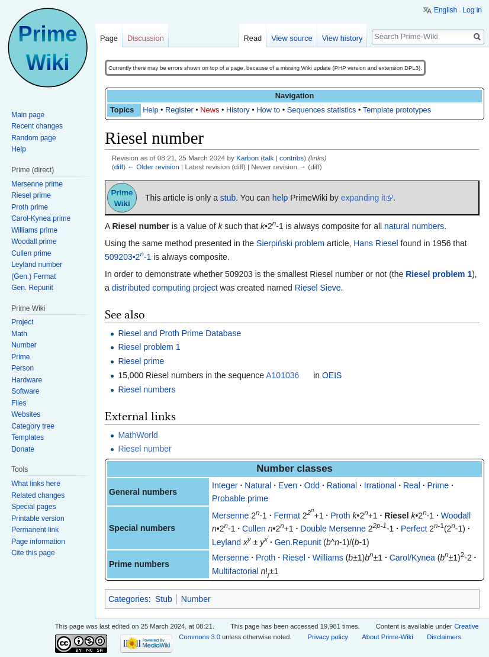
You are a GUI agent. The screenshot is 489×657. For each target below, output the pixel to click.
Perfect (414, 528)
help (280, 197)
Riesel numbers (146, 389)
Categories (128, 599)
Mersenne (230, 515)
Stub (163, 599)
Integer (225, 485)
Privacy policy (327, 636)
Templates (27, 437)
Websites (25, 414)
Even (287, 485)
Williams (328, 557)
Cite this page (32, 553)
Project (22, 322)
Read (253, 38)
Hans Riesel (375, 243)
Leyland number (36, 264)
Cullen (254, 528)
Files (18, 403)
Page (109, 38)
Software (25, 391)
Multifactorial (235, 571)
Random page (33, 138)
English (445, 10)
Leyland (226, 542)
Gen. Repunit (32, 288)
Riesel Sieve (318, 287)
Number (196, 599)
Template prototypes (397, 109)
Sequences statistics (321, 109)
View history (342, 38)
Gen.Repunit (298, 542)
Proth (340, 515)
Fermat (287, 515)
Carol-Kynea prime (40, 218)
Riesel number (144, 448)
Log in (472, 10)
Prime (438, 485)
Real (411, 485)
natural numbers (414, 226)
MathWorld (137, 435)
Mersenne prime (37, 184)
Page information (38, 541)
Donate (22, 449)
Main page (27, 115)
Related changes (38, 495)
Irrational (380, 485)
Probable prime (240, 498)
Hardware (26, 380)
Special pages (33, 507)
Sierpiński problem (290, 243)
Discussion (145, 38)
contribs (291, 158)
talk (268, 158)
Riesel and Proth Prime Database (179, 333)
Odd (312, 485)
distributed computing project (165, 287)
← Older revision (153, 166)
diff (118, 166)
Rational (342, 485)
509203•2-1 (128, 257)
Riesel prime (141, 361)
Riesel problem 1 (439, 274)
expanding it (363, 197)
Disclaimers (444, 636)
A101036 (282, 375)
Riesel (396, 515)
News (209, 109)
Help (150, 109)
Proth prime (29, 207)
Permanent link (35, 530)
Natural (257, 485)
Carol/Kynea (412, 557)
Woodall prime (33, 241)
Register (179, 109)
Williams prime (34, 230)
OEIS (332, 375)
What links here (35, 483)
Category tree (32, 426)
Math (19, 334)
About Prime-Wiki (387, 636)
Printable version (37, 518)
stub (228, 197)
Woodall (456, 515)
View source (291, 38)
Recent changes (37, 126)
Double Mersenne (333, 528)
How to (268, 109)
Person (22, 368)
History (238, 109)
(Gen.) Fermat (33, 276)
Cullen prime (31, 253)
